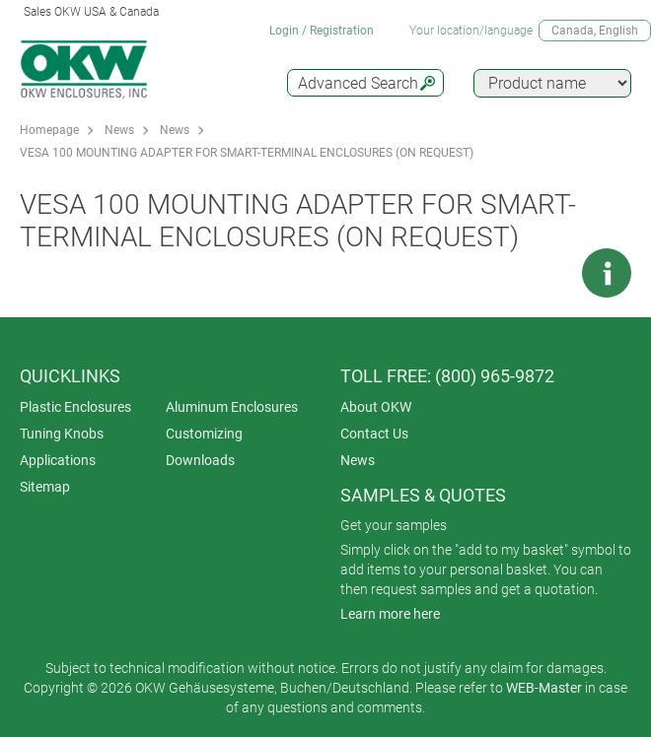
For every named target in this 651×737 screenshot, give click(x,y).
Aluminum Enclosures (232, 407)
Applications (58, 460)
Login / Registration (321, 30)
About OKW (375, 407)
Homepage (49, 130)
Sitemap (45, 487)
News (119, 130)
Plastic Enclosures (75, 407)
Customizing (204, 433)
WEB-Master (544, 688)
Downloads (200, 460)
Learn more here (390, 614)
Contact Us (374, 433)
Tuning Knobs (62, 433)
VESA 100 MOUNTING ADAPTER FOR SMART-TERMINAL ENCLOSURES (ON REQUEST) (246, 153)
